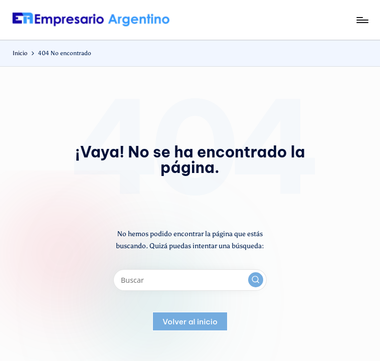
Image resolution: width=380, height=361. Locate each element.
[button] (255, 279)
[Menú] (361, 20)
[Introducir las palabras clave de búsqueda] (189, 280)
